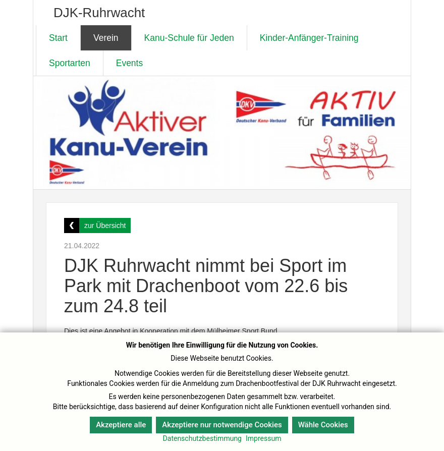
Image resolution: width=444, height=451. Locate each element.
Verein (106, 38)
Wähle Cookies (323, 424)
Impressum (263, 438)
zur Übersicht (105, 225)
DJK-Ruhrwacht (99, 13)
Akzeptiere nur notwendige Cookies (222, 424)
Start (58, 38)
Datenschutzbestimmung (202, 438)
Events (129, 63)
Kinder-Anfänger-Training (309, 38)
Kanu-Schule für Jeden (189, 38)
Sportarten (69, 63)
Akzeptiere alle (121, 424)
